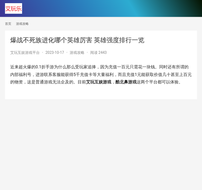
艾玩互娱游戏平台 (25, 52)
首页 (8, 24)
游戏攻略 (77, 52)
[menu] (191, 8)
